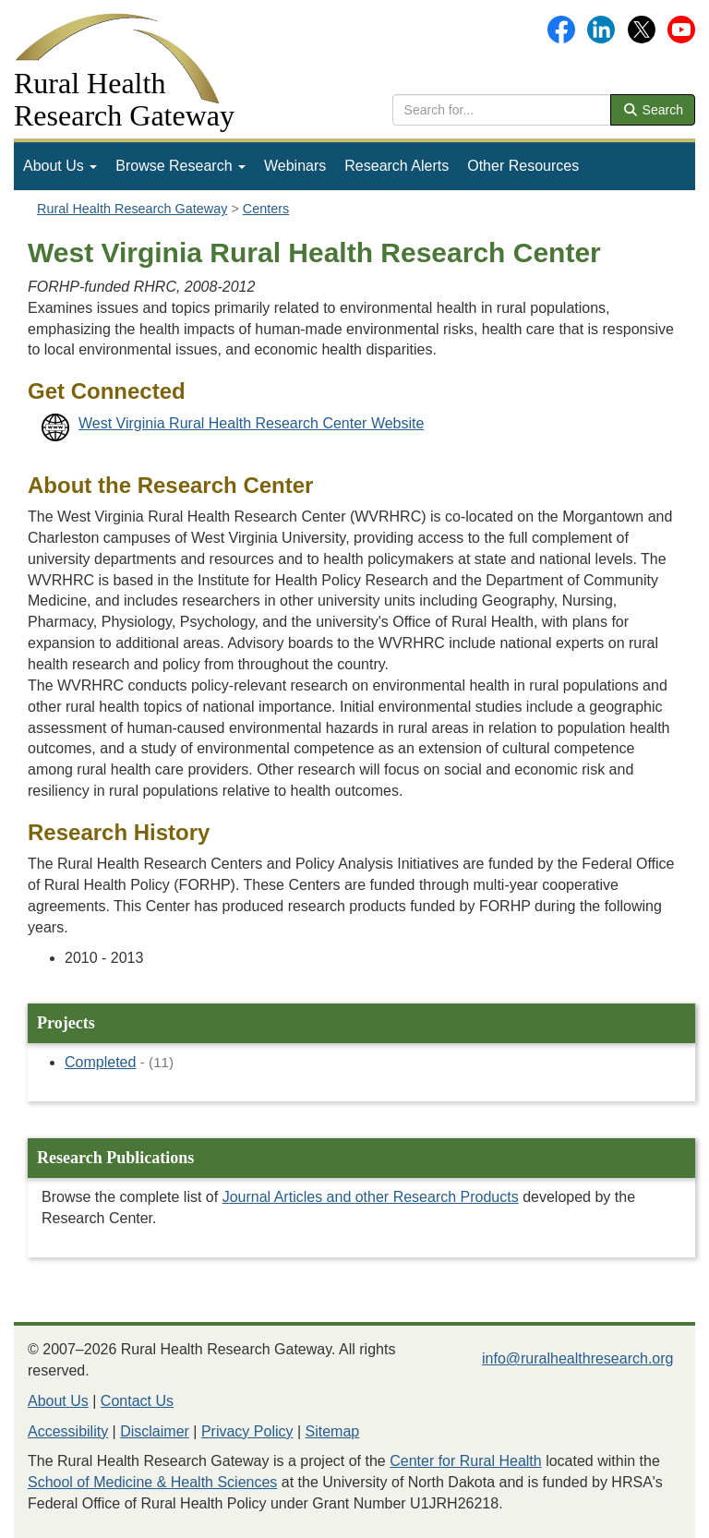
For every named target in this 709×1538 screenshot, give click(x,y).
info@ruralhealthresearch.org (577, 1358)
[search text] (502, 110)
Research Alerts (396, 166)
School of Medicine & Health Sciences (152, 1482)
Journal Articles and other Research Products (370, 1197)
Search (652, 109)
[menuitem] (60, 166)
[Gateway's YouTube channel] (681, 28)
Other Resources (523, 166)
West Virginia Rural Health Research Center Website (251, 423)
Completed (100, 1062)
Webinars (295, 166)
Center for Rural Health (466, 1461)
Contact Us (137, 1401)
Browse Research (180, 166)
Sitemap (333, 1431)
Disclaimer (154, 1431)
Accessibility (68, 1431)
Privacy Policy (247, 1431)
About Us (60, 166)
